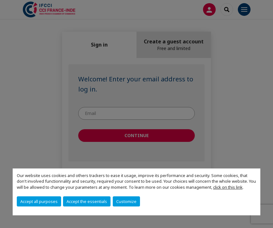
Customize (126, 201)
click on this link (228, 187)
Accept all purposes (39, 201)
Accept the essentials (87, 201)
